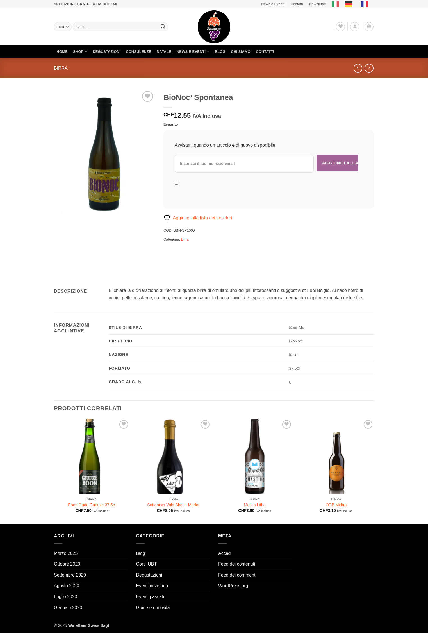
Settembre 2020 (70, 575)
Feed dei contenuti (236, 564)
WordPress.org (233, 585)
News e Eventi (272, 4)
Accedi (225, 553)
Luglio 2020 (65, 596)
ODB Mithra (336, 505)
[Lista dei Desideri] (340, 26)
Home (62, 51)
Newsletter (317, 4)
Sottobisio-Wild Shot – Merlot (173, 505)
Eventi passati (150, 596)
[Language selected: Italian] (353, 4)
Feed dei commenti (237, 575)
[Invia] (163, 27)
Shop (80, 51)
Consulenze (138, 51)
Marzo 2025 (66, 553)
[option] (350, 4)
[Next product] (358, 68)
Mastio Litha (255, 505)
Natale (164, 51)
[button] (354, 26)
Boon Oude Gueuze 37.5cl (92, 505)
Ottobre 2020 (67, 564)
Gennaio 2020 (68, 607)
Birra (61, 68)
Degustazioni (106, 51)
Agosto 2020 (66, 585)
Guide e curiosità (153, 607)
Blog (220, 51)
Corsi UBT (146, 564)
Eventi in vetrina (152, 585)
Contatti (296, 4)
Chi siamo (241, 51)
